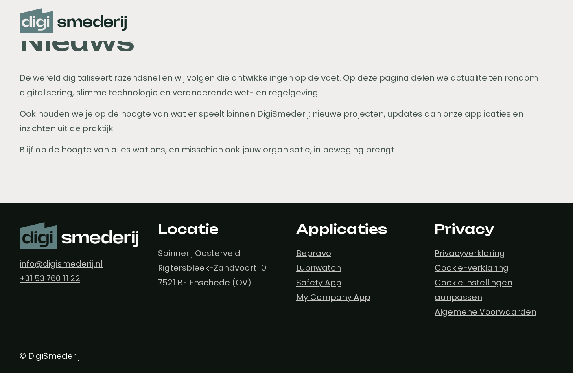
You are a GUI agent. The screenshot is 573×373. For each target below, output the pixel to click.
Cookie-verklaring (472, 268)
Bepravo (313, 253)
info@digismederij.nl (61, 263)
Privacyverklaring (470, 253)
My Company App (333, 297)
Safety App (318, 282)
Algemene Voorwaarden (485, 312)
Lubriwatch (318, 268)
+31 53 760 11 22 (50, 278)
